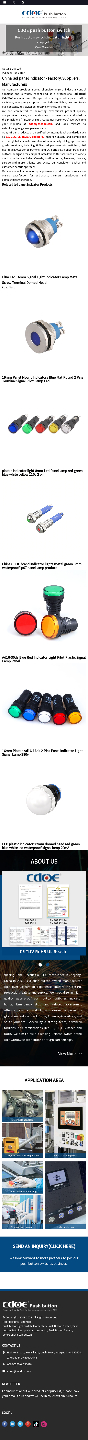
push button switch (35, 1330)
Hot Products (11, 1322)
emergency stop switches (30, 102)
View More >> (44, 47)
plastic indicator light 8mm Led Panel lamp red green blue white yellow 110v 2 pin (42, 472)
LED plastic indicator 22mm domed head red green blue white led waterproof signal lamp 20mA (41, 846)
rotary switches (46, 106)
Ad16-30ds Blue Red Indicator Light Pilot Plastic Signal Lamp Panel (44, 659)
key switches (28, 106)
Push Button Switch (60, 1330)
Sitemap (26, 1322)
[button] (40, 965)
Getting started (11, 68)
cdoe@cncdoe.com (41, 124)
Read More (8, 287)
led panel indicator (13, 73)
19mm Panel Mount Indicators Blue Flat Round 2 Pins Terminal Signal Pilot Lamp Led (42, 379)
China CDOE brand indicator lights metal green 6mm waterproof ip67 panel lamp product (41, 566)
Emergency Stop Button (17, 1334)
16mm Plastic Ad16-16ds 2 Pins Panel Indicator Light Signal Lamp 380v (42, 752)
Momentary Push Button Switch (52, 1326)
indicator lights (57, 102)
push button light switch (17, 1326)
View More (70, 1053)
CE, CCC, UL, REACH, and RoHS (25, 137)
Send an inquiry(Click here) (44, 1246)
